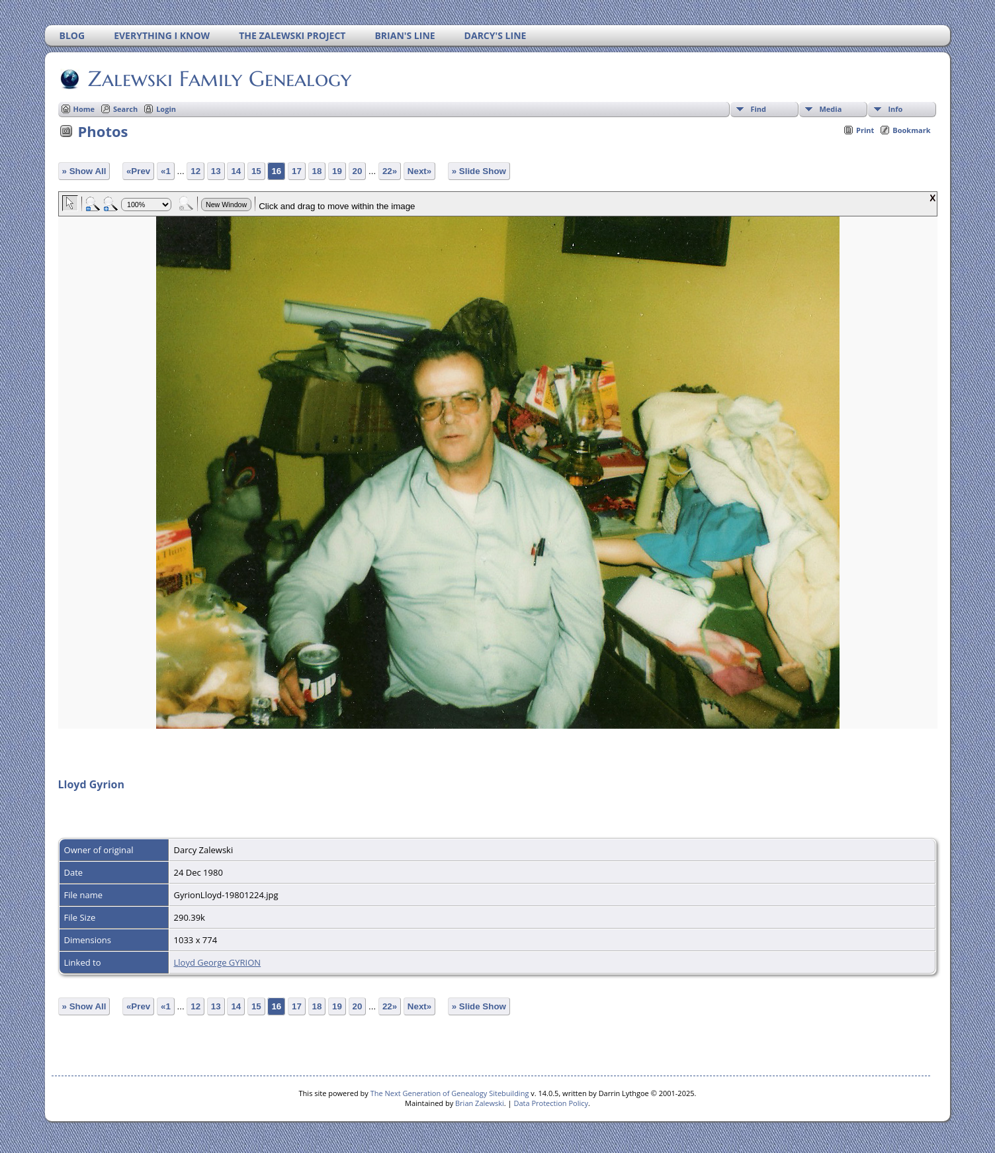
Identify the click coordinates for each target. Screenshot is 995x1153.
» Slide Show (479, 171)
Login (166, 109)
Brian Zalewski (479, 1103)
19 (337, 171)
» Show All (84, 171)
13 (216, 171)
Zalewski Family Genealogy (218, 79)
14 (236, 171)
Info (895, 109)
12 (195, 171)
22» (389, 171)
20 (358, 171)
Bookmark (911, 130)
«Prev (138, 171)
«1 (166, 171)
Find (758, 109)
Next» (419, 171)
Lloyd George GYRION (217, 962)
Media (830, 109)
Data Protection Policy (550, 1103)
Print (865, 130)
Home (84, 109)
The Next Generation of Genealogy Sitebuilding (449, 1093)
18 (317, 171)
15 (256, 171)
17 (297, 171)
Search (125, 109)
